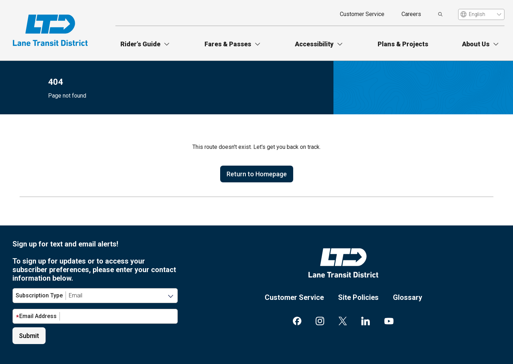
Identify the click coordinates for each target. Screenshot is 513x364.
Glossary (407, 297)
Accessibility (314, 44)
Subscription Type (39, 295)
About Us (475, 44)
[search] (440, 14)
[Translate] (481, 14)
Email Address (36, 316)
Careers (411, 14)
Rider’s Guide (140, 44)
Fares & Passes (227, 44)
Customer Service (362, 14)
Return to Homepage (257, 174)
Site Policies (358, 297)
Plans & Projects (403, 44)
